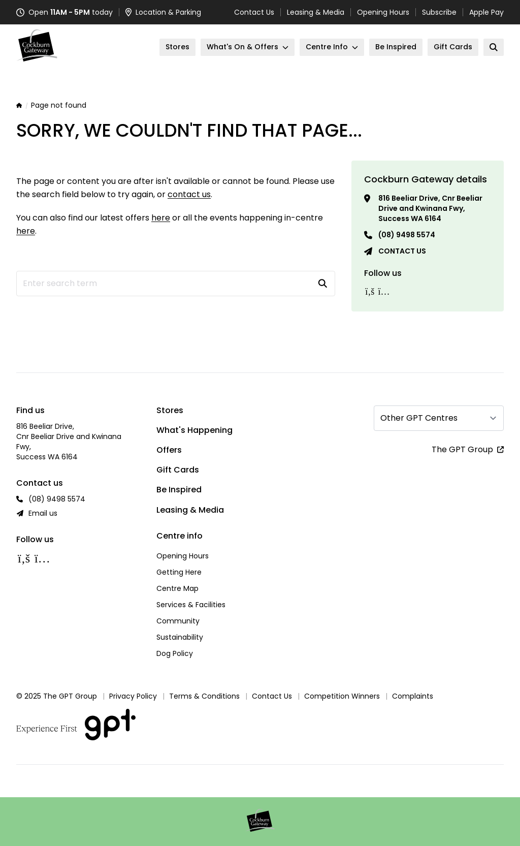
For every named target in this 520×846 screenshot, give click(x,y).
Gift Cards (177, 470)
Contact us (402, 251)
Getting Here (179, 572)
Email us (42, 513)
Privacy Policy (133, 696)
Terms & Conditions (204, 696)
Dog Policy (174, 653)
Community (178, 621)
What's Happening (194, 430)
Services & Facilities (190, 605)
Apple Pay (486, 12)
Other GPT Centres (419, 418)
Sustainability (179, 637)
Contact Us (254, 12)
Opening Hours (383, 12)
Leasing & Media (315, 12)
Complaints (412, 696)
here (160, 218)
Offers (169, 450)
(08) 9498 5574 (406, 235)
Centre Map (177, 588)
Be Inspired (179, 489)
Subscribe (439, 12)
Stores (169, 410)
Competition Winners (342, 696)
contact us (189, 194)
